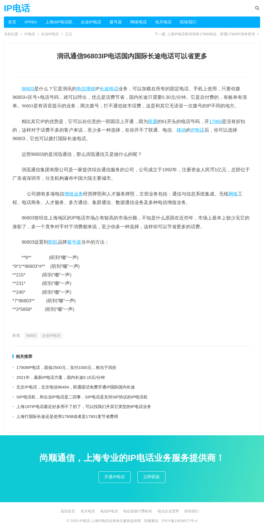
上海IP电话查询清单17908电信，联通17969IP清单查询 (211, 34)
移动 (181, 129)
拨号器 (116, 22)
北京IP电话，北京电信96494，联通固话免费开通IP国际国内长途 (75, 387)
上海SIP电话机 (59, 22)
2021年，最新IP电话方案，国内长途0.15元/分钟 (60, 377)
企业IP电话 (91, 22)
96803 (28, 88)
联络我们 (188, 22)
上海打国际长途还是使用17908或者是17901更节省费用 (67, 416)
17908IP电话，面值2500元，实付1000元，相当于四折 (66, 367)
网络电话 (138, 22)
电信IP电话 (109, 511)
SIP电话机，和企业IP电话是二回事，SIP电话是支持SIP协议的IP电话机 (82, 397)
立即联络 (151, 476)
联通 (152, 121)
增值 (90, 88)
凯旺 (53, 242)
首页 (12, 22)
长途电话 (109, 88)
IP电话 (17, 8)
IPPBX (31, 22)
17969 (215, 121)
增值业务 (73, 193)
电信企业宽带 (168, 511)
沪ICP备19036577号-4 (179, 521)
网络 (233, 193)
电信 (81, 88)
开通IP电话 (114, 476)
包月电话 (163, 22)
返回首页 (68, 511)
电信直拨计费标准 (137, 511)
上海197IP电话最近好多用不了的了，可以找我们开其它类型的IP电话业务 (83, 406)
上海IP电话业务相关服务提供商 (116, 521)
